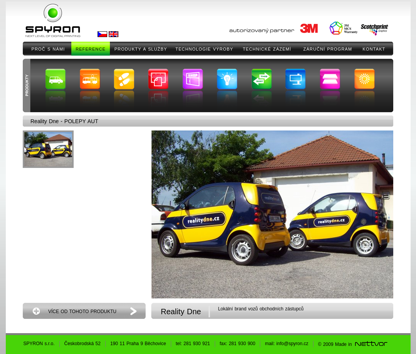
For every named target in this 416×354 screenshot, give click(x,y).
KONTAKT (374, 49)
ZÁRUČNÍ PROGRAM (327, 49)
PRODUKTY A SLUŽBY (141, 49)
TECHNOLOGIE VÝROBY (204, 49)
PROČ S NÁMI (48, 49)
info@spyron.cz (292, 343)
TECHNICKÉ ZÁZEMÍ (267, 49)
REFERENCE (91, 49)
